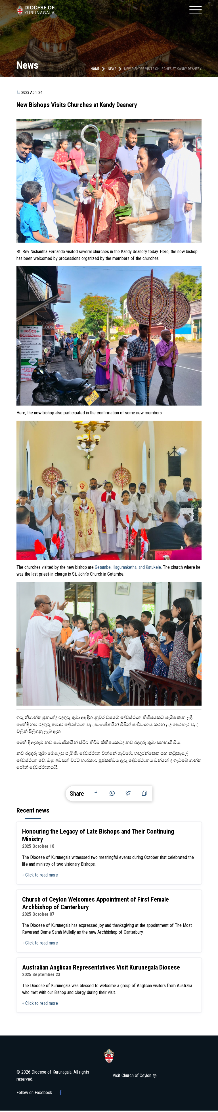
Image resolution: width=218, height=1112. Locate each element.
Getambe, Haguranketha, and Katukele (128, 567)
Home (94, 69)
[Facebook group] (60, 1094)
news (112, 69)
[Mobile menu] (195, 9)
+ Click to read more (40, 876)
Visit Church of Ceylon (135, 1077)
